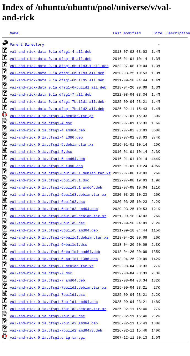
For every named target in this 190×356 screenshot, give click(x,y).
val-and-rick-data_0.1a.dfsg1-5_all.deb (50, 58)
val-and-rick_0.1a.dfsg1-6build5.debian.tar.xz (58, 215)
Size (157, 33)
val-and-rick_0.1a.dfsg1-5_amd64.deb (47, 158)
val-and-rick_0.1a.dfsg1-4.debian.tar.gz (51, 115)
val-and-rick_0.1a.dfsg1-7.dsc (41, 273)
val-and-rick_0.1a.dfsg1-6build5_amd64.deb (54, 230)
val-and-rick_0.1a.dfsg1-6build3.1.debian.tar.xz (60, 172)
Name (14, 33)
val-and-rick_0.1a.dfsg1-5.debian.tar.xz (51, 144)
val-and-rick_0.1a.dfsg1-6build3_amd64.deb (54, 208)
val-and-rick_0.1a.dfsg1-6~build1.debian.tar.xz (59, 237)
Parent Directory (27, 44)
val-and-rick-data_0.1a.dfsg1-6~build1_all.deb (58, 87)
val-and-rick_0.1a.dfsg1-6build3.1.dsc (49, 180)
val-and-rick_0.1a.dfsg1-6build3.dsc (47, 201)
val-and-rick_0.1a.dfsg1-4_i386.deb (46, 137)
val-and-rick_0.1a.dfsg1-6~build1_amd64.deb (55, 251)
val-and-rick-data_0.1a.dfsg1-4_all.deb (50, 51)
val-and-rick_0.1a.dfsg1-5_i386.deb (46, 165)
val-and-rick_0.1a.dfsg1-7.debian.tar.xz (51, 265)
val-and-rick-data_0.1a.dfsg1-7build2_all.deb (57, 108)
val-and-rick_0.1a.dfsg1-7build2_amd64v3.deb (56, 330)
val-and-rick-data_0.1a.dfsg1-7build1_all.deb (57, 101)
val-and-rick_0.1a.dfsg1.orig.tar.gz (47, 337)
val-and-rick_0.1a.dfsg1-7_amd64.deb (47, 280)
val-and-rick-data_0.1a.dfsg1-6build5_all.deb (57, 80)
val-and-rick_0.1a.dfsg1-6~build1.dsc (48, 244)
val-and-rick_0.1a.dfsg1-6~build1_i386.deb (54, 258)
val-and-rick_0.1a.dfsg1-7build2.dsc (47, 315)
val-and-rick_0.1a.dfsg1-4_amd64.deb (47, 130)
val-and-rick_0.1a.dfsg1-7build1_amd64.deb (54, 301)
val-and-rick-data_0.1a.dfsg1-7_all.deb (50, 94)
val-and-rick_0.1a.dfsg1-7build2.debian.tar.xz (58, 308)
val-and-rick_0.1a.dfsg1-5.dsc (41, 151)
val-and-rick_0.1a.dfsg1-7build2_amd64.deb (54, 323)
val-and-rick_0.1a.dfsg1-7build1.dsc (47, 294)
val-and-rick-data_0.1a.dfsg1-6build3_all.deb (57, 72)
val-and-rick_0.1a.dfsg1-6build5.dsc (47, 222)
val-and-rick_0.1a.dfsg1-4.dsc (41, 122)
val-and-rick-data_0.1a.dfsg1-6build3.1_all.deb (59, 65)
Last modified (127, 33)
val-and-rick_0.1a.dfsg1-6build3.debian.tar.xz (58, 194)
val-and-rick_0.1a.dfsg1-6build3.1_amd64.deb (56, 187)
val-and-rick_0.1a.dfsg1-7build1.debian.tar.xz (58, 287)
